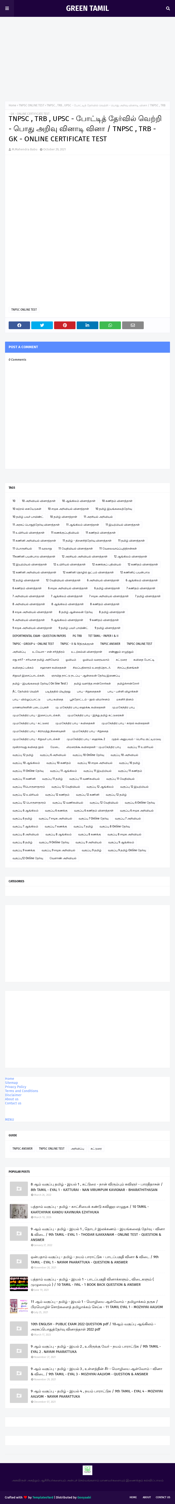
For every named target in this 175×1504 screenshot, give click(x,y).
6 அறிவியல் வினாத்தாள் (103, 580)
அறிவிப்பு (19, 651)
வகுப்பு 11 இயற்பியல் (97, 771)
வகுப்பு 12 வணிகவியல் (67, 802)
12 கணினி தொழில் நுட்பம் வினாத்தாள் (88, 572)
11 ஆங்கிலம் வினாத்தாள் (82, 524)
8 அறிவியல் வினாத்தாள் (28, 604)
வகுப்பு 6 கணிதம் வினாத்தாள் (93, 810)
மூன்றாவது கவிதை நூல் (28, 747)
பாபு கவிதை (55, 699)
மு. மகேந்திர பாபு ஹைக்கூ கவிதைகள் (80, 707)
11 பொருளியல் (22, 548)
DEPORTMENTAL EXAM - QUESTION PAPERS (39, 636)
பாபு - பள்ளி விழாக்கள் (122, 691)
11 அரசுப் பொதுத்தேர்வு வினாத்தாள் (36, 524)
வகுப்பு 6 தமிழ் (22, 818)
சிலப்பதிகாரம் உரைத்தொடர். (92, 667)
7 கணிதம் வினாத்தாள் (140, 588)
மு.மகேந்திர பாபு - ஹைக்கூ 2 (86, 739)
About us (12, 1099)
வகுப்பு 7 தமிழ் (83, 826)
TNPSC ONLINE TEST (31, 105)
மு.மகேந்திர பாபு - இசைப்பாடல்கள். (36, 715)
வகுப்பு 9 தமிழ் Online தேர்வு (127, 850)
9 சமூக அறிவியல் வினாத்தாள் (32, 628)
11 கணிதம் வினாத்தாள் (101, 532)
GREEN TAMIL (87, 8)
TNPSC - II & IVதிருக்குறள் (77, 644)
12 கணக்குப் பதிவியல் (106, 564)
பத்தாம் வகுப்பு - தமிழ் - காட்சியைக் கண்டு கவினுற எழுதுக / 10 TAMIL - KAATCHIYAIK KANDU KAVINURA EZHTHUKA (90, 1209)
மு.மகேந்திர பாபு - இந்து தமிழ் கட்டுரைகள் (95, 715)
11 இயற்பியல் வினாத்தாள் (123, 524)
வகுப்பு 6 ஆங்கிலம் (25, 810)
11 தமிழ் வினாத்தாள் (131, 540)
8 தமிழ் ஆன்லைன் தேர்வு (76, 612)
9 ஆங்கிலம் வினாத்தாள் (67, 620)
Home (12, 105)
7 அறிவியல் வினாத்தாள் (28, 596)
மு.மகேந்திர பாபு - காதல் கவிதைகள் (125, 723)
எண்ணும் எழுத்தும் (121, 651)
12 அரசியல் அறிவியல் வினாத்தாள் (84, 556)
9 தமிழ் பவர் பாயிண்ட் (73, 628)
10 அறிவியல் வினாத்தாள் (39, 501)
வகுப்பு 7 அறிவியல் (128, 818)
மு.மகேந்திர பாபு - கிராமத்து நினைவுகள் (39, 731)
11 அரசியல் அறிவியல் (98, 516)
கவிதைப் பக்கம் (23, 667)
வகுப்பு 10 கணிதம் (58, 763)
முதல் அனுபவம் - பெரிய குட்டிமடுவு (136, 739)
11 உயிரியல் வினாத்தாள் (28, 532)
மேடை (55, 747)
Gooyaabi (84, 1497)
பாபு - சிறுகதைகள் (89, 691)
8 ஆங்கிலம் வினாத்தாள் (67, 604)
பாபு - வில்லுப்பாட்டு (26, 699)
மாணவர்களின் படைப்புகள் (30, 707)
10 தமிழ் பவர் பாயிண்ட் (28, 516)
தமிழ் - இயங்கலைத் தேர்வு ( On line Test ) (40, 683)
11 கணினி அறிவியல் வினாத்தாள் (34, 540)
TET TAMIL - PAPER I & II (103, 636)
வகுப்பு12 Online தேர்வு (27, 858)
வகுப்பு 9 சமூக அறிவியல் (58, 850)
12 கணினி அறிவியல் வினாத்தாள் (34, 572)
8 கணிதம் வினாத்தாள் (104, 604)
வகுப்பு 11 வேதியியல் (120, 779)
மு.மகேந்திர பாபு (123, 707)
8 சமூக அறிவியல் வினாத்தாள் (32, 612)
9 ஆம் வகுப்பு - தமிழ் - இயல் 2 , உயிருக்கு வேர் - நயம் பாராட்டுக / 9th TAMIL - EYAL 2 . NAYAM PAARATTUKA (96, 1349)
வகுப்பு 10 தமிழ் (129, 763)
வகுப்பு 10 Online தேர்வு (88, 755)
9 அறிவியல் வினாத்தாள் (28, 620)
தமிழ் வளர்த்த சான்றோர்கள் (92, 683)
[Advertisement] (87, 60)
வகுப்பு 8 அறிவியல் (25, 834)
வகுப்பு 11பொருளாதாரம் (28, 786)
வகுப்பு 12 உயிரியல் (25, 794)
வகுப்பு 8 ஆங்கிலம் (58, 834)
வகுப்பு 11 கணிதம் (130, 771)
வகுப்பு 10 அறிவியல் (124, 755)
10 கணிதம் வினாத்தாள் (117, 501)
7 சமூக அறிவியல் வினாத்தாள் (109, 596)
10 (13, 501)
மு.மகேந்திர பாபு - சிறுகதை (90, 731)
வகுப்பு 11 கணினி (24, 779)
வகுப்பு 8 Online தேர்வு (115, 826)
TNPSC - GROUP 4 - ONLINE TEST (33, 644)
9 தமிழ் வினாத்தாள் (107, 628)
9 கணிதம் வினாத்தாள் (104, 620)
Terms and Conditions (21, 1091)
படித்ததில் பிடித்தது (57, 691)
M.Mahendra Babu (25, 149)
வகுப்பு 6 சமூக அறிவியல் (137, 810)
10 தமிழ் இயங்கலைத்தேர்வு (113, 509)
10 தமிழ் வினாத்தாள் (63, 516)
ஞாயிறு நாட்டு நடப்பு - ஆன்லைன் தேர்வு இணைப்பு (85, 675)
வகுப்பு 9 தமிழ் (91, 850)
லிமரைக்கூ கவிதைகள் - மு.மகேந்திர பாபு (93, 747)
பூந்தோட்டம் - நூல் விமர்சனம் (90, 699)
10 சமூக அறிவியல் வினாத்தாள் (68, 509)
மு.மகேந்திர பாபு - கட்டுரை (30, 723)
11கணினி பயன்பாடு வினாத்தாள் (33, 556)
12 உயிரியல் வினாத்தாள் (69, 564)
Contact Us (163, 1497)
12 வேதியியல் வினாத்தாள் (63, 580)
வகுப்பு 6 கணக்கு (56, 810)
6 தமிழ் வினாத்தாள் (107, 588)
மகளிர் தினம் (125, 699)
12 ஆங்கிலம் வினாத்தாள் (130, 556)
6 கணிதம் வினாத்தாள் (27, 588)
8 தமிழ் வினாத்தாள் (112, 612)
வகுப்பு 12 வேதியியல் (65, 786)
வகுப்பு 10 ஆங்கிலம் (26, 763)
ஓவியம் (71, 659)
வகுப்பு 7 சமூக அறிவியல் (55, 818)
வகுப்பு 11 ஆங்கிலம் (63, 771)
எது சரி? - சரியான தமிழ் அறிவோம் (35, 659)
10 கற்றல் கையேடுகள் (26, 509)
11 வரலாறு (45, 548)
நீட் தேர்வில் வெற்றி (25, 691)
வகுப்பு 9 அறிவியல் (88, 842)
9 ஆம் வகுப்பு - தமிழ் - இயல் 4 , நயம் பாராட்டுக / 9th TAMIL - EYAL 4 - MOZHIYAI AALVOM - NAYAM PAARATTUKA (97, 1394)
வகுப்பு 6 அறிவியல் (53, 755)
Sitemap (11, 1083)
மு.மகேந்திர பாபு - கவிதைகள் (75, 723)
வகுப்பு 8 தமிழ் (22, 842)
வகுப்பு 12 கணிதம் (57, 794)
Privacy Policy (15, 1087)
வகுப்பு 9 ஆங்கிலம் (121, 842)
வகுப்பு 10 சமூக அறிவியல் (94, 763)
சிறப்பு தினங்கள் (128, 667)
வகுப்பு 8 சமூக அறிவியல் (124, 834)
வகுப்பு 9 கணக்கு (23, 850)
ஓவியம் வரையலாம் (96, 659)
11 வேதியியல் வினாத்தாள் (75, 548)
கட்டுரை (121, 659)
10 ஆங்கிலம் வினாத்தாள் (78, 501)
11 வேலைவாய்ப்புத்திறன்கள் (118, 548)
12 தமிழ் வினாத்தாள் (25, 580)
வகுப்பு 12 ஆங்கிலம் (100, 786)
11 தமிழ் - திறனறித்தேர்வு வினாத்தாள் (87, 540)
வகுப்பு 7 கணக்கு (56, 826)
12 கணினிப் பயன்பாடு (135, 572)
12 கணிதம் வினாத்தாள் (143, 564)
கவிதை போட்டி (144, 659)
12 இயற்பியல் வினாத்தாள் (29, 564)
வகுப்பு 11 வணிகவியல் (84, 779)
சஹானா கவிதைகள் (53, 667)
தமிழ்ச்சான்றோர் (128, 683)
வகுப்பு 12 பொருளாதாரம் (29, 802)
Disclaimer (13, 1095)
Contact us (13, 1103)
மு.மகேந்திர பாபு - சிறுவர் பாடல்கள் (36, 739)
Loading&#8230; (57, 237)
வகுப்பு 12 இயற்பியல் (134, 786)
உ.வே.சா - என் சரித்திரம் (48, 651)
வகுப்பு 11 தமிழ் (52, 779)
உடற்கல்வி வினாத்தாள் (86, 651)
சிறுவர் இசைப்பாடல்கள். (28, 675)
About (147, 1497)
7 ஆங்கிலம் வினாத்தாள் (67, 596)
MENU (9, 1120)
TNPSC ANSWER (110, 644)
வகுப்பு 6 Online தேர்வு (140, 802)
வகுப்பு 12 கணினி (87, 794)
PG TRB (77, 636)
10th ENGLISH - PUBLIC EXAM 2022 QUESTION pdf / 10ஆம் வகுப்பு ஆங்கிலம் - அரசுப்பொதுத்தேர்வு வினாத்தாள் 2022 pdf (93, 1327)
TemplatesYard (42, 1497)
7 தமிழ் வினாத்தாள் (148, 596)
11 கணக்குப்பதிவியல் (65, 532)
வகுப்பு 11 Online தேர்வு (28, 771)
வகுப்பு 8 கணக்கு (89, 834)
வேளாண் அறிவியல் (63, 858)
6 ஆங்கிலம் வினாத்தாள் (142, 580)
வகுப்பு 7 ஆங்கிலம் (25, 826)
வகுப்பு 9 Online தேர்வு (54, 842)
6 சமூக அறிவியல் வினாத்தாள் (68, 588)
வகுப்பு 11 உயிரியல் (140, 747)
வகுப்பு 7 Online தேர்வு (93, 818)
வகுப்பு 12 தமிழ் (22, 755)
